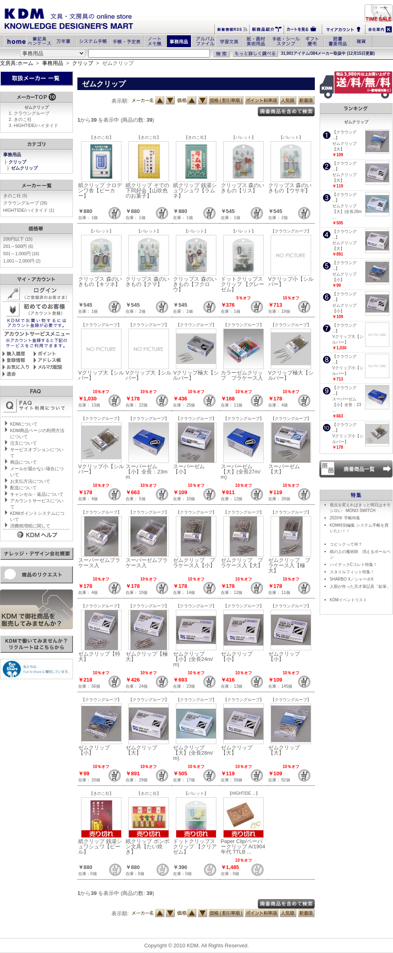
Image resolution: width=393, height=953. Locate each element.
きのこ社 (23, 119)
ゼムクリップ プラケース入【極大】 (289, 565)
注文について (23, 443)
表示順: (120, 101)
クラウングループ (31, 113)
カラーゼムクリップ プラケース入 (242, 375)
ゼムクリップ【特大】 (99, 656)
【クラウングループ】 (291, 231)
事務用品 (52, 63)
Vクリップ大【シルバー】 (101, 375)
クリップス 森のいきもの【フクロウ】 (195, 284)
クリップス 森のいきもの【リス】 (243, 188)
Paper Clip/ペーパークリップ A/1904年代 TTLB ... (243, 846)
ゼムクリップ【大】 (141, 750)
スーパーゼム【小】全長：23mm (146, 471)
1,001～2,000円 (22, 260)
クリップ (82, 63)
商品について (23, 462)
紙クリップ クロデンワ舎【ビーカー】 (100, 190)
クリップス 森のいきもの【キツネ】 (100, 281)
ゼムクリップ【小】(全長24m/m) (193, 659)
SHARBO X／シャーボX (352, 579)
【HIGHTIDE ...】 (244, 793)
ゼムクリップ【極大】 (147, 656)
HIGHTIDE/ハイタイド (36, 125)
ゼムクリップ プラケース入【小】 (194, 562)
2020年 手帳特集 (345, 518)
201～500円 (18, 246)
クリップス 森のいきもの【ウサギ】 (290, 188)
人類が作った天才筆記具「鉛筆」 (360, 586)
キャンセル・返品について (37, 494)
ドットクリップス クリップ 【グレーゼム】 (243, 284)
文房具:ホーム (16, 63)
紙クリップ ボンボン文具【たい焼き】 (147, 846)
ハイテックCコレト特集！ (353, 564)
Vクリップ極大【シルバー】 (196, 375)
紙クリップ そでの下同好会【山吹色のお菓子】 (147, 190)
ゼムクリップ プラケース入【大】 (242, 562)
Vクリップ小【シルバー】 (291, 281)
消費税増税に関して (30, 525)
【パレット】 (243, 137)
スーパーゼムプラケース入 (99, 562)
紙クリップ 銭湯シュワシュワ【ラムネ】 (195, 190)
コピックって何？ (346, 544)
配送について (23, 487)
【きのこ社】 (101, 137)
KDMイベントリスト (348, 600)
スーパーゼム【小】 (189, 469)
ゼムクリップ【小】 (236, 656)
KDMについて (24, 424)
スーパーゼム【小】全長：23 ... (346, 405)
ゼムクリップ (25, 168)
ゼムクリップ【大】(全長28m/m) (193, 752)
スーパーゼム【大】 (284, 469)
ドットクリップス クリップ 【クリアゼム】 (195, 846)
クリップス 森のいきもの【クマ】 (147, 281)
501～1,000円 (21, 253)
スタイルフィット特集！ (352, 572)
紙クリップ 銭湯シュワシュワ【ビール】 (100, 846)
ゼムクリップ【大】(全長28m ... (347, 211)
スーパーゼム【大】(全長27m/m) (241, 471)
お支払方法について (30, 481)
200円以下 (17, 239)
